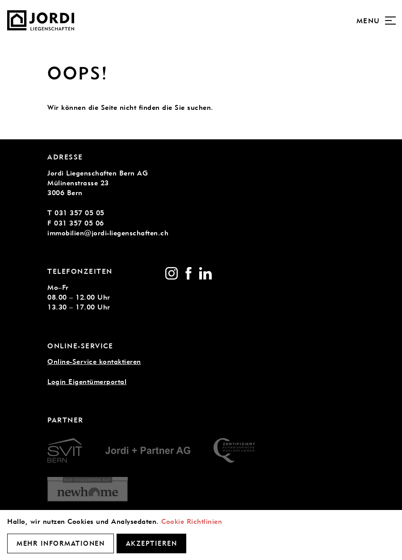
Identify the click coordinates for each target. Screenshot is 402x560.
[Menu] (390, 20)
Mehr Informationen (61, 543)
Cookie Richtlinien (191, 521)
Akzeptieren (151, 543)
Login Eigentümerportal (86, 381)
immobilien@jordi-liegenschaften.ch (107, 233)
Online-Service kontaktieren (94, 361)
